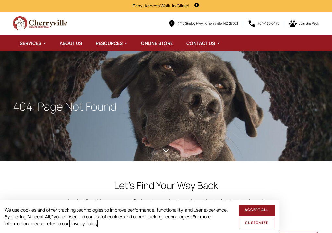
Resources (109, 43)
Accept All (256, 209)
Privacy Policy (83, 223)
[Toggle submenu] (44, 43)
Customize (256, 222)
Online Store (157, 43)
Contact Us (200, 43)
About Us (71, 43)
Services (30, 43)
